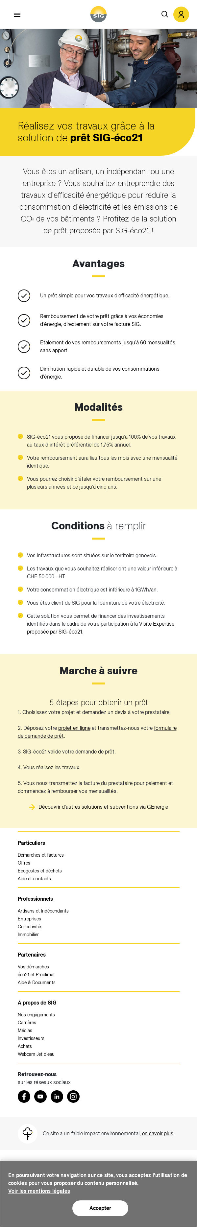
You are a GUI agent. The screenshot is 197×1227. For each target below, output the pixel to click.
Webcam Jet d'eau (36, 1054)
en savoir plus (157, 1133)
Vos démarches (33, 966)
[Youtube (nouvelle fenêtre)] (40, 1096)
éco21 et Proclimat (36, 974)
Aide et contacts (34, 878)
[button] (181, 14)
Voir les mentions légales (39, 1191)
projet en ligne (74, 728)
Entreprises (29, 918)
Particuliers (31, 843)
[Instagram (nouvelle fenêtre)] (73, 1096)
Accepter (100, 1208)
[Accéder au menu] (17, 15)
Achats (25, 1046)
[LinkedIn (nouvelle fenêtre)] (57, 1096)
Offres (24, 863)
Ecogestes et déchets (40, 870)
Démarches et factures (41, 855)
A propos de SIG (37, 1003)
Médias (25, 1030)
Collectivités (30, 926)
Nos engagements (36, 1014)
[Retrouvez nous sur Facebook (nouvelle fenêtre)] (24, 1096)
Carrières (27, 1022)
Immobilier (28, 934)
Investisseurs (31, 1038)
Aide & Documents (37, 982)
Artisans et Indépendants (43, 911)
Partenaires (32, 955)
